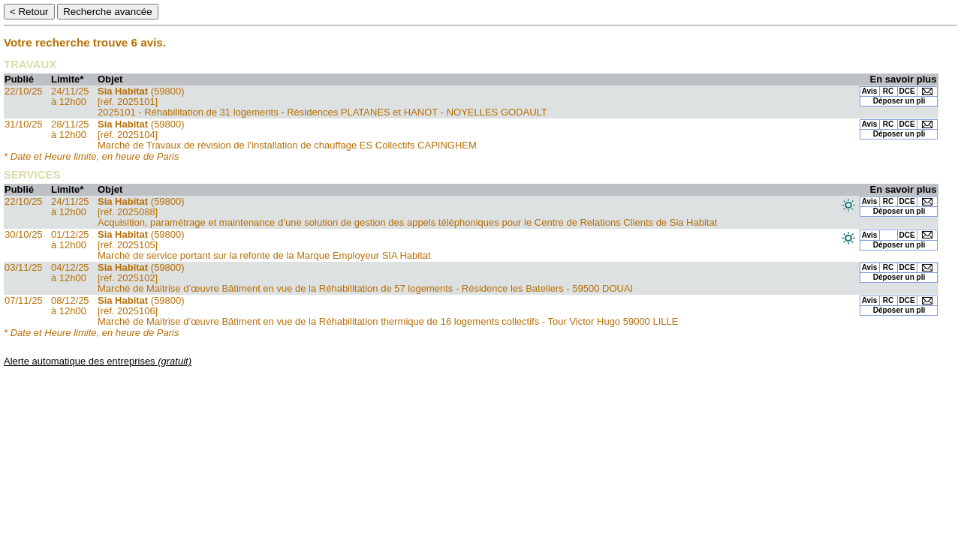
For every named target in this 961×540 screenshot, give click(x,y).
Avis (870, 91)
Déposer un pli (899, 101)
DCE (907, 91)
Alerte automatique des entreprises (97, 361)
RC (888, 91)
